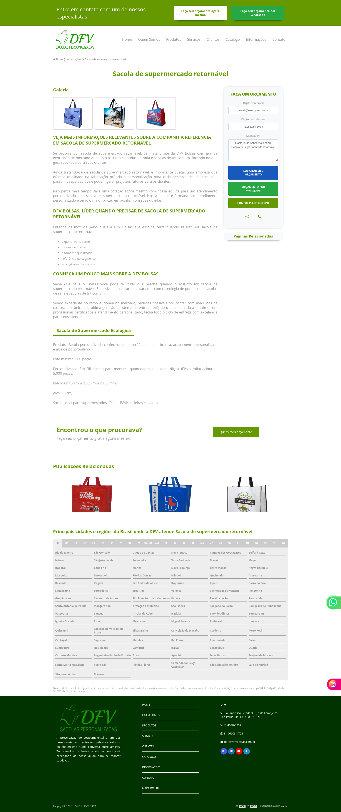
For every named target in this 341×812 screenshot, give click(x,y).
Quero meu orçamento (236, 432)
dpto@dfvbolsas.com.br (238, 742)
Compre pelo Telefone (253, 203)
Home (127, 39)
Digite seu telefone (253, 119)
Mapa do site (151, 788)
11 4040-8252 (231, 725)
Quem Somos (149, 39)
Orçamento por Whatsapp (253, 188)
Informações (256, 39)
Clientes (213, 39)
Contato (278, 39)
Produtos (173, 39)
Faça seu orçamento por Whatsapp (258, 13)
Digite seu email (253, 103)
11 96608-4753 (232, 733)
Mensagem (253, 136)
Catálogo (233, 39)
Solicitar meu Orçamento (253, 172)
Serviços (193, 39)
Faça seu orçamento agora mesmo (200, 13)
